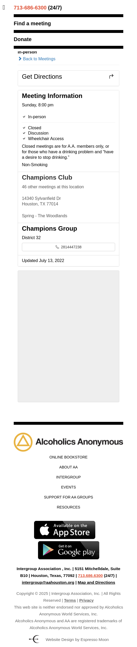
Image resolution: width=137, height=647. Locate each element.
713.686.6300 (90, 575)
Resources (68, 507)
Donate (23, 39)
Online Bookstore (68, 457)
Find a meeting (32, 23)
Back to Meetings (36, 59)
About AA (68, 467)
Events (68, 487)
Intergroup (68, 477)
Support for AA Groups (68, 497)
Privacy (86, 600)
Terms (70, 600)
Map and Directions (96, 582)
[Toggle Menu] (5, 7)
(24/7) (38, 8)
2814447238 (68, 247)
